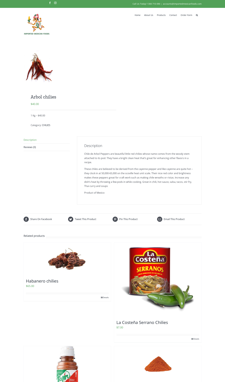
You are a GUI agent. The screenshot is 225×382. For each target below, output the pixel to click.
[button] (197, 15)
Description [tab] (30, 139)
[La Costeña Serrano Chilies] (157, 279)
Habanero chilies (42, 281)
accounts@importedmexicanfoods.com (182, 3)
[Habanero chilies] (67, 258)
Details (106, 297)
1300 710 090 (153, 3)
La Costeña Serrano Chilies (142, 322)
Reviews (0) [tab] (30, 147)
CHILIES (46, 125)
